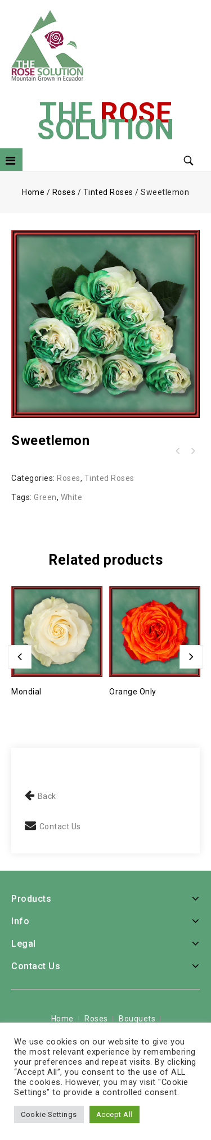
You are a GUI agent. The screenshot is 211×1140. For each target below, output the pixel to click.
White (72, 497)
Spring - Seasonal (192, 451)
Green (45, 497)
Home (33, 192)
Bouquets (137, 1018)
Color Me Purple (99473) (178, 451)
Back (47, 796)
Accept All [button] (114, 1114)
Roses (64, 192)
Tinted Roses (108, 192)
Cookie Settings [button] (49, 1114)
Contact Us (60, 826)
